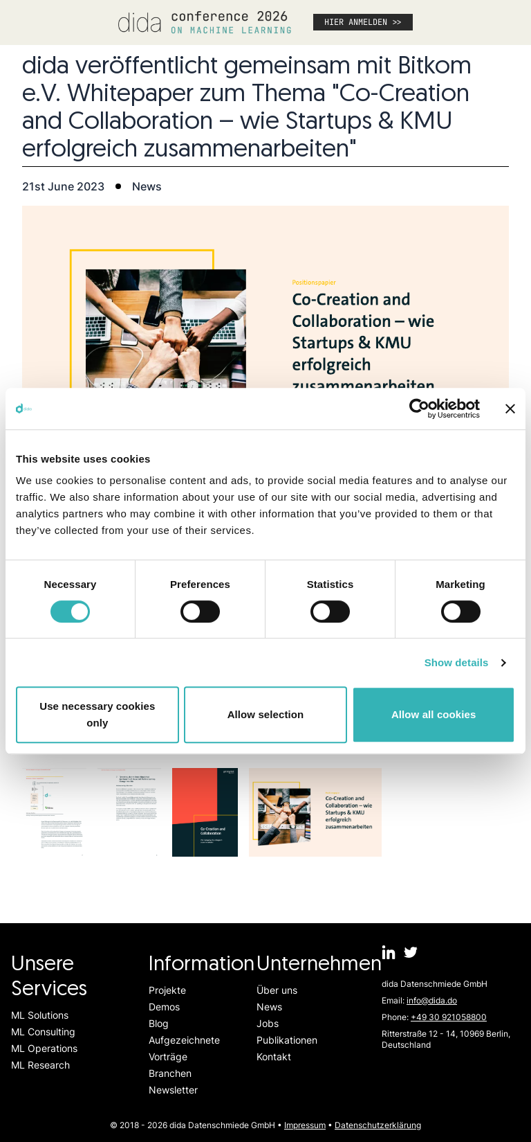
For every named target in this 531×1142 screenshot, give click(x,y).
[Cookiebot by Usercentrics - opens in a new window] (419, 408)
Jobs (268, 1023)
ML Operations (44, 1048)
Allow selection (265, 714)
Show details (457, 662)
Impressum (305, 1125)
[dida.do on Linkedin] (388, 952)
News (269, 1006)
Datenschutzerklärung (378, 1125)
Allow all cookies (433, 714)
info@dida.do (432, 1000)
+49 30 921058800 (449, 1017)
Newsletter (173, 1090)
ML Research (40, 1065)
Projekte (167, 990)
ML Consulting (43, 1031)
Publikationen (287, 1040)
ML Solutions (39, 1015)
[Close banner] (510, 408)
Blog (159, 1023)
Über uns (277, 990)
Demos (164, 1006)
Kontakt (274, 1056)
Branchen (170, 1073)
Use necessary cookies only (97, 714)
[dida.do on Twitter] (410, 952)
